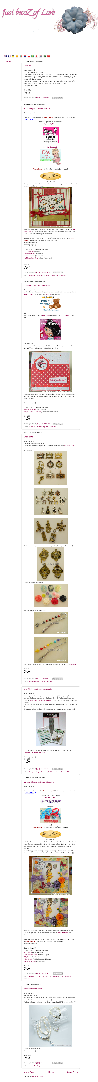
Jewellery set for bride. (33, 989)
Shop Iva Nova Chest (52, 275)
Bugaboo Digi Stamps (51, 124)
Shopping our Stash (30, 961)
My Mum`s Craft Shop (31, 258)
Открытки (63, 275)
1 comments (45, 678)
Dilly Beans (46, 315)
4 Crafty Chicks (29, 251)
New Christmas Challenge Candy (38, 689)
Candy (31, 772)
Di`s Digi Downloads (50, 147)
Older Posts (72, 1072)
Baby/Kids (32, 976)
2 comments (45, 97)
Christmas (39, 275)
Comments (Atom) (38, 1076)
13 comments (46, 272)
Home (51, 1072)
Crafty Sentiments (29, 253)
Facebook (73, 664)
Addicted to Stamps (30, 409)
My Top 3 (46, 426)
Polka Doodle (28, 959)
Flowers (54, 976)
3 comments (45, 1063)
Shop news (28, 437)
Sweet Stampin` (48, 117)
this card (48, 294)
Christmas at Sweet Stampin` (40, 700)
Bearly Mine (28, 294)
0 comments (45, 769)
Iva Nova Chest (50, 797)
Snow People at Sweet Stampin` (37, 108)
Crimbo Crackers (29, 256)
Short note (28, 66)
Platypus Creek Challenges (32, 412)
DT (44, 275)
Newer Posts (29, 1072)
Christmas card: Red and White (37, 285)
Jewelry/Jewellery (34, 681)
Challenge (32, 275)
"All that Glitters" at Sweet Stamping (39, 782)
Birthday (38, 976)
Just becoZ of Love (28, 13)
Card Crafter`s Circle (30, 955)
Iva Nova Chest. (69, 445)
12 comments (46, 424)
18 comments (46, 973)
